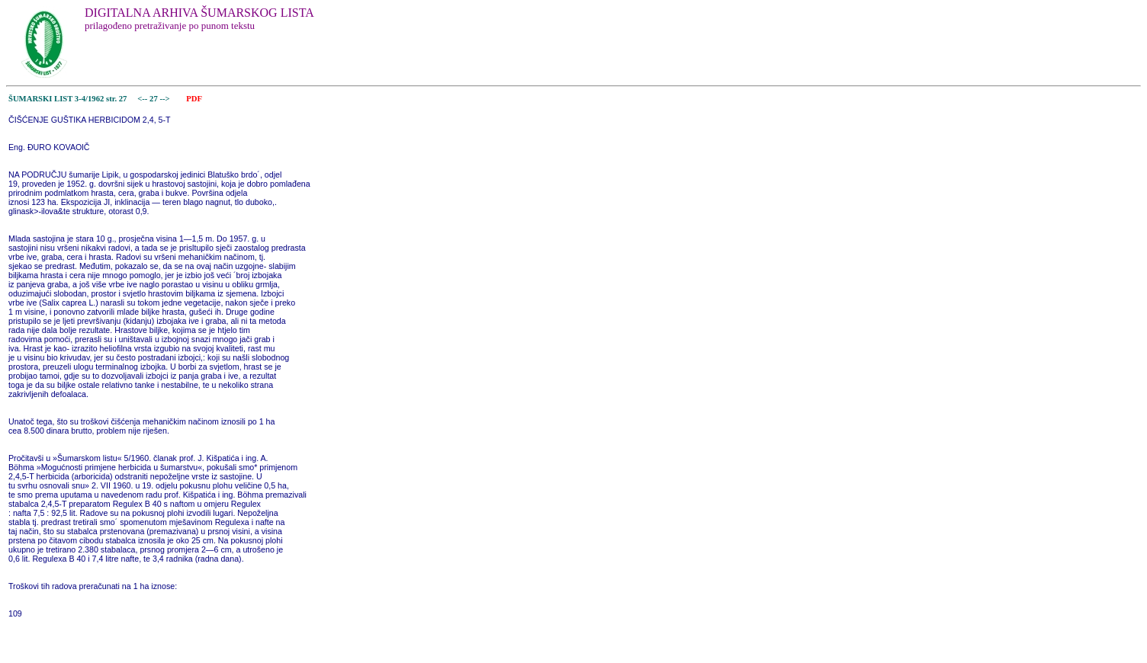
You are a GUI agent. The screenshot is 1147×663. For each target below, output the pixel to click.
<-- (143, 98)
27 (154, 98)
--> (165, 98)
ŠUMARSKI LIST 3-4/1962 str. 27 (67, 98)
